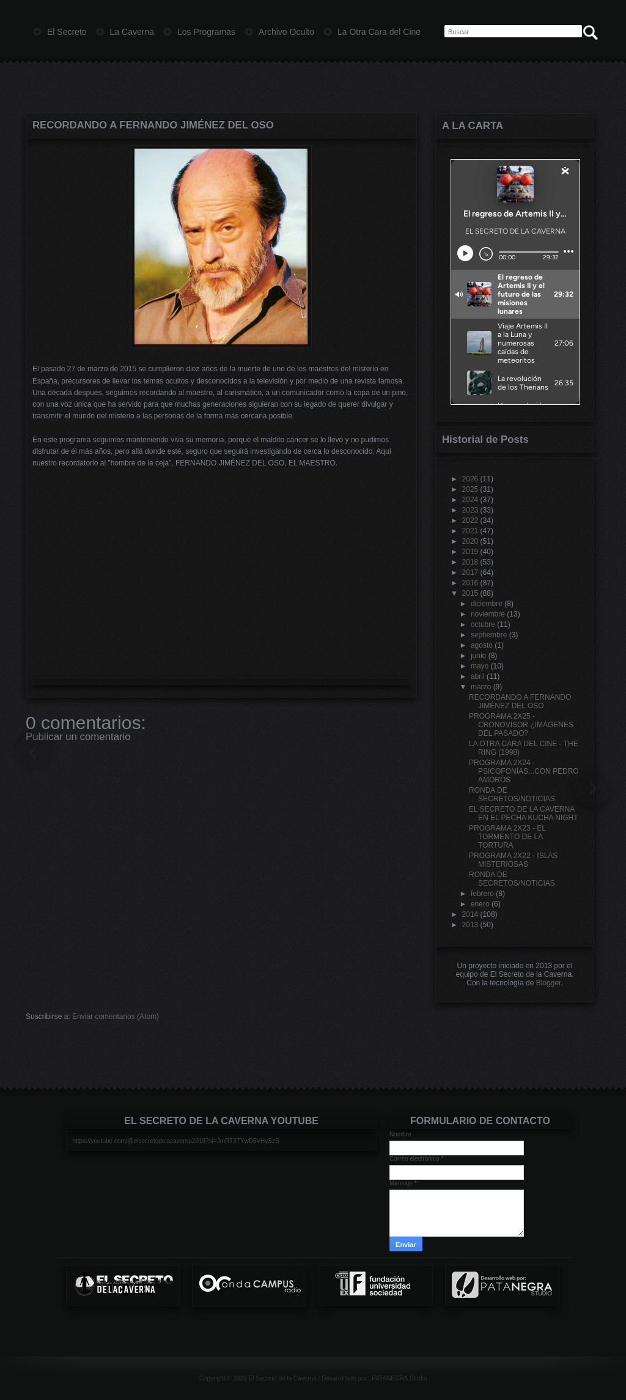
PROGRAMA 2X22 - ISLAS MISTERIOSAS (513, 860)
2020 (470, 541)
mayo (479, 666)
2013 (470, 924)
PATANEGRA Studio (399, 1378)
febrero (482, 893)
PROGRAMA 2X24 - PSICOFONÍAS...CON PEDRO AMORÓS (524, 771)
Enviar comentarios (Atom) (115, 1016)
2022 (470, 520)
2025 (470, 489)
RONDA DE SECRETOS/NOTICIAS (512, 794)
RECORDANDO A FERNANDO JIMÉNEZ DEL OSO (153, 125)
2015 (470, 593)
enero (480, 904)
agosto (482, 645)
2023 (470, 510)
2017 (470, 572)
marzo (481, 687)
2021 (470, 531)
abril (478, 676)
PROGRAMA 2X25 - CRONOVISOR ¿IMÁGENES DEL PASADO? (521, 725)
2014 (470, 914)
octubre (483, 624)
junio (478, 655)
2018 (470, 562)
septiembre (489, 635)
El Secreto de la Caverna (282, 1378)
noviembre (488, 614)
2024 (470, 499)
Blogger (548, 983)
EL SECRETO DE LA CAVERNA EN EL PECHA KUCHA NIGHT (523, 813)
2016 (470, 583)
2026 (470, 479)
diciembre (487, 603)
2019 (470, 551)
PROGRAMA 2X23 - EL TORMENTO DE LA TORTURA (507, 837)
